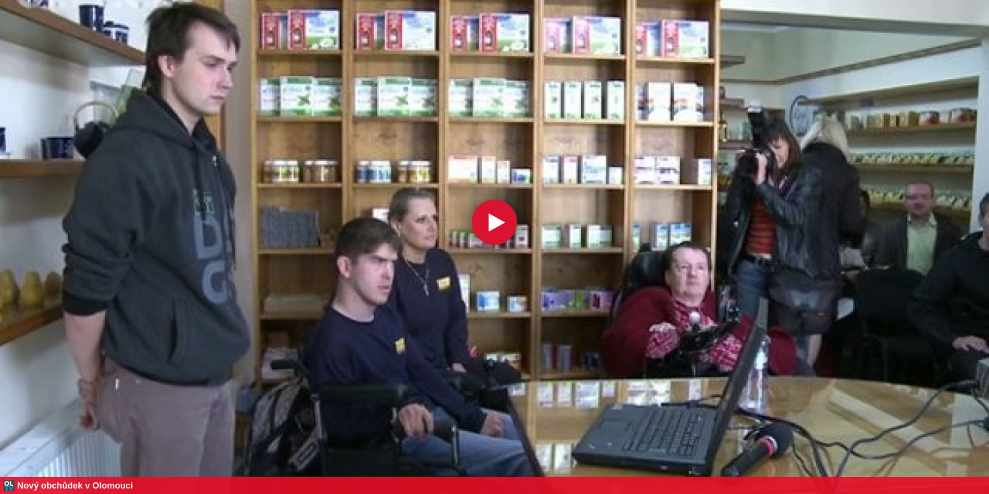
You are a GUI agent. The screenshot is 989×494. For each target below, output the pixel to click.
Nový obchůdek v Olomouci (75, 485)
